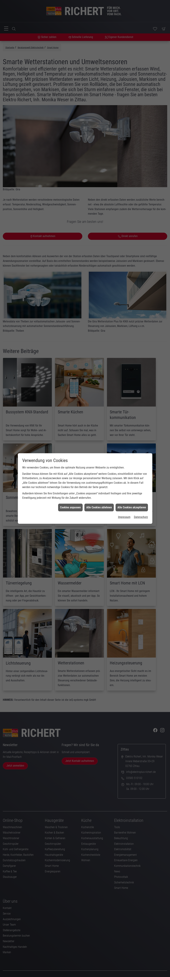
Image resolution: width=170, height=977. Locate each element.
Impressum (124, 517)
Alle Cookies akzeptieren (131, 507)
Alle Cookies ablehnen (99, 507)
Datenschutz (141, 517)
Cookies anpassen (70, 507)
